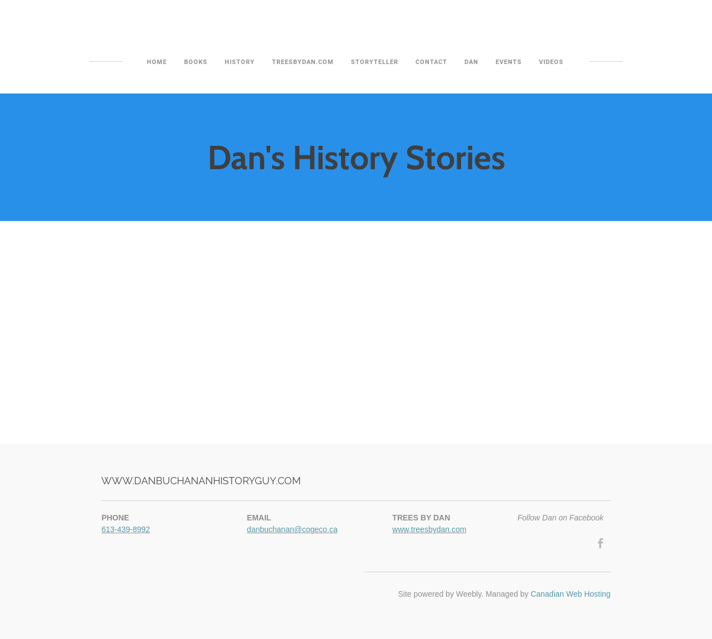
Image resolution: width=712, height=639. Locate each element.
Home (157, 62)
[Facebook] (601, 543)
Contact (431, 62)
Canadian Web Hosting (571, 593)
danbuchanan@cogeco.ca (292, 529)
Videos (551, 62)
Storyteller (374, 62)
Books (195, 62)
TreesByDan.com (303, 62)
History (240, 62)
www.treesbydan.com (429, 529)
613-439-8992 (125, 529)
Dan (471, 62)
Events (509, 62)
